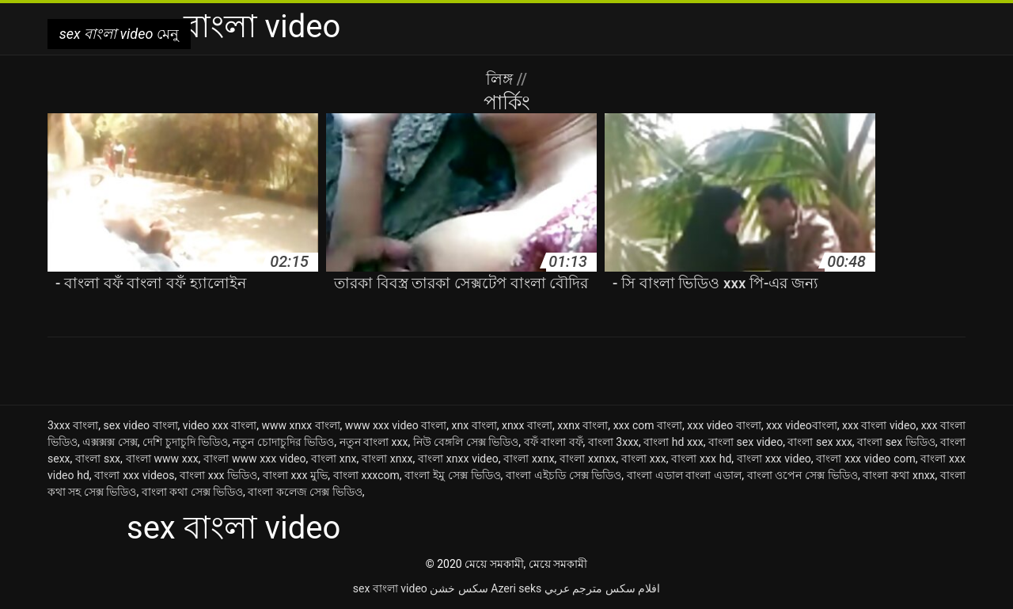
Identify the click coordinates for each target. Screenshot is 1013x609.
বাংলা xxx (643, 458)
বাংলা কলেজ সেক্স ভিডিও (305, 491)
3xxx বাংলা (72, 425)
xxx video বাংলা (724, 425)
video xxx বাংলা (219, 425)
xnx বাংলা (474, 425)
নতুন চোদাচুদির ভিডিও (283, 442)
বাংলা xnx (333, 458)
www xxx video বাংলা (395, 425)
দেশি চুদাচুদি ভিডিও (185, 442)
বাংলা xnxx (387, 458)
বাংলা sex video (745, 442)
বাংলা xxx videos (134, 475)
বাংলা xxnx (528, 458)
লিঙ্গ (501, 79)
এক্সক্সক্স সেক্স (110, 442)
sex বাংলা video (390, 588)
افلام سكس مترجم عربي (602, 588)
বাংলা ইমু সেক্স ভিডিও (452, 475)
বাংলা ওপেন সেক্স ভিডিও (802, 475)
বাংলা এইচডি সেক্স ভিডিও (563, 475)
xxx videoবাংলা (801, 425)
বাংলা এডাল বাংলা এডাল (684, 475)
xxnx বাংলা (582, 425)
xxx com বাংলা (647, 425)
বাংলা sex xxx (819, 442)
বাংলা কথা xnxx (899, 475)
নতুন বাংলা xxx (374, 442)
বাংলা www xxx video (254, 458)
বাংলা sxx (97, 458)
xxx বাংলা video (879, 425)
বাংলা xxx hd (701, 458)
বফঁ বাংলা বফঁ (553, 442)
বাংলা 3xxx (613, 442)
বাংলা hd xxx (673, 442)
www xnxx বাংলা (300, 425)
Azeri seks (516, 588)
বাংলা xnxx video (458, 458)
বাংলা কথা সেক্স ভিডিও (192, 491)
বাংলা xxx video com (865, 458)
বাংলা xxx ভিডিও (218, 475)
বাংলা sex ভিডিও (896, 442)
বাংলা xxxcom (366, 475)
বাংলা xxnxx (588, 458)
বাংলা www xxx (162, 458)
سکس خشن (459, 588)
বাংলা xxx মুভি (295, 475)
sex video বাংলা (140, 425)
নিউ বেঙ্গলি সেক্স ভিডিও (466, 442)
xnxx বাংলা (527, 425)
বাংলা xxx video (774, 458)
